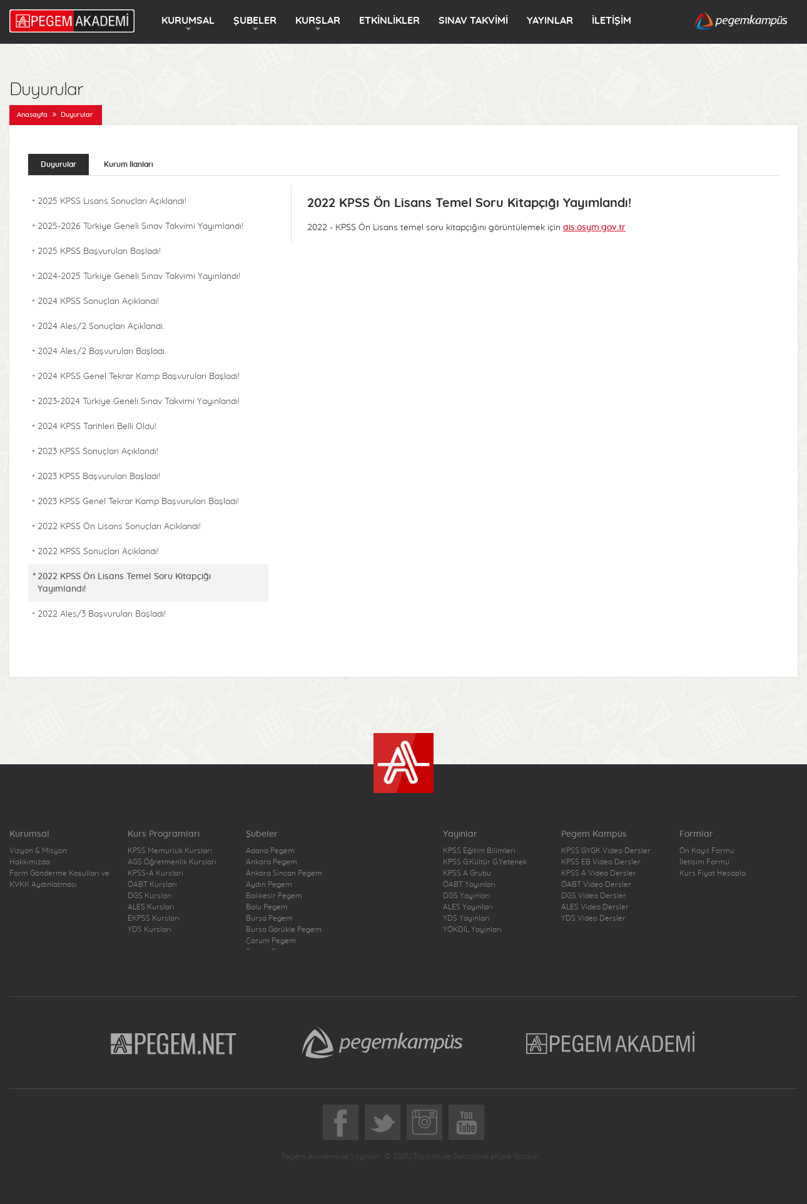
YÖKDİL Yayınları (472, 929)
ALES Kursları (151, 907)
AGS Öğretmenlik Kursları (172, 862)
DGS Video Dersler (593, 895)
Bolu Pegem (267, 907)
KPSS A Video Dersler (598, 873)
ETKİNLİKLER (389, 21)
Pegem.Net (173, 1042)
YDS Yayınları (466, 918)
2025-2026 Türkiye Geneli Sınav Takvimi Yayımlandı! (140, 226)
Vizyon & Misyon (38, 850)
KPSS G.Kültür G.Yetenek (485, 862)
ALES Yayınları (468, 907)
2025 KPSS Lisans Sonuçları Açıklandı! (112, 201)
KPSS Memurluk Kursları (170, 850)
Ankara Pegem (271, 862)
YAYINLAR (550, 21)
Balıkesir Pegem (274, 895)
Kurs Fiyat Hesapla (712, 873)
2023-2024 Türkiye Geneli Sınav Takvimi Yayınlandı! (139, 401)
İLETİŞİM (611, 21)
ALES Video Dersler (595, 907)
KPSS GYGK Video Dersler (606, 850)
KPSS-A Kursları (155, 873)
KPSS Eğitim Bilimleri (479, 850)
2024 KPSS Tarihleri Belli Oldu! (97, 426)
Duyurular (77, 114)
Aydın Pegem (269, 884)
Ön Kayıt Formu (706, 850)
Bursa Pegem (269, 918)
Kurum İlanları (128, 164)
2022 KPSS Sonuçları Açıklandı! (98, 551)
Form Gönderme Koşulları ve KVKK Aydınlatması (59, 878)
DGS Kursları (150, 895)
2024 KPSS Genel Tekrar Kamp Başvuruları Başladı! (139, 376)
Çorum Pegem (271, 940)
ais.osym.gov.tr (594, 227)
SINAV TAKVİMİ (473, 21)
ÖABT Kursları (152, 884)
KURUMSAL (188, 21)
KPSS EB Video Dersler (601, 862)
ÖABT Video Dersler (596, 884)
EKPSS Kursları (154, 918)
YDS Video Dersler (593, 918)
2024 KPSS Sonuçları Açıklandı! (98, 301)
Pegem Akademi (612, 1042)
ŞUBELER (255, 21)
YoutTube (466, 1122)
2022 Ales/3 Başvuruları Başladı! (102, 614)
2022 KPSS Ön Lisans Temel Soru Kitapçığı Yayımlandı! (124, 583)
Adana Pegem (270, 850)
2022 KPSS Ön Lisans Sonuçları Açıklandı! (119, 526)
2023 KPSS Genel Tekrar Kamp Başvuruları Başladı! (138, 501)
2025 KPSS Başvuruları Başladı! (99, 251)
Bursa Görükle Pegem (284, 929)
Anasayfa (32, 114)
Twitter (382, 1122)
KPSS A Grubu (467, 873)
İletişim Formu (704, 862)
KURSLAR (317, 21)
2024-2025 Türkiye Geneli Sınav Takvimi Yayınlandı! (139, 276)
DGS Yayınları (466, 895)
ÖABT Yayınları (469, 884)
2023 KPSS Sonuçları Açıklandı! (98, 451)
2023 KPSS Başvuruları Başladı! (99, 476)
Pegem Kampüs (382, 1042)
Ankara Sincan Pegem (284, 873)
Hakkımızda (29, 862)
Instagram (424, 1122)
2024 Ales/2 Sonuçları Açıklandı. (101, 326)
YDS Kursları (149, 929)
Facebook (340, 1122)
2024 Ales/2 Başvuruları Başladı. (102, 351)
